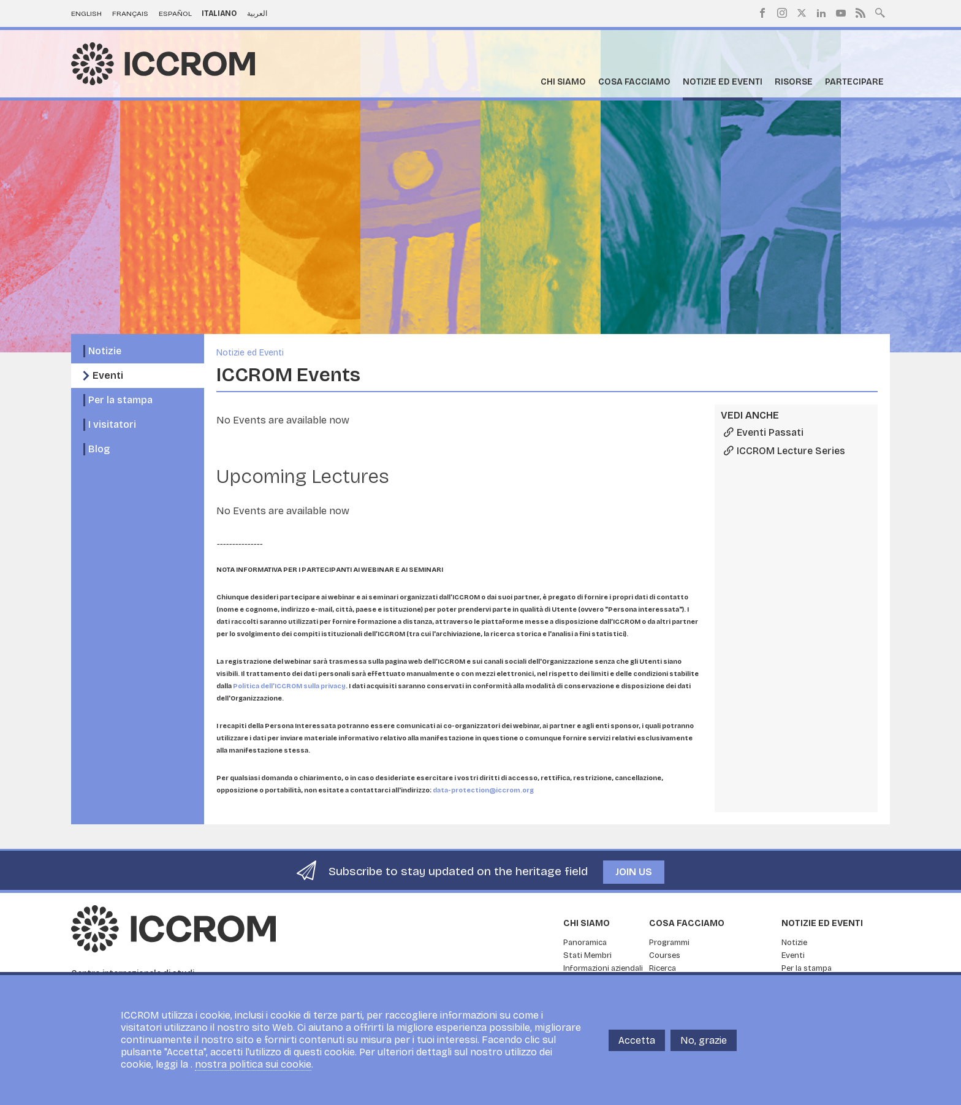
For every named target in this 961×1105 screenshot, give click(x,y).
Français (130, 13)
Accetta (636, 1040)
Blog (99, 449)
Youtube (841, 13)
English (86, 13)
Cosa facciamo (634, 82)
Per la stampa (120, 400)
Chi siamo (563, 82)
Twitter (802, 13)
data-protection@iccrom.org (483, 790)
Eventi (108, 375)
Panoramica (585, 942)
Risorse (794, 82)
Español (175, 13)
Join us (633, 872)
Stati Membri (587, 955)
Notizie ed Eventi (722, 82)
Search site (880, 12)
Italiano (219, 13)
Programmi (669, 942)
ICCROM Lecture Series (791, 451)
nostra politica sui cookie (253, 1064)
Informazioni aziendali (603, 968)
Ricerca (662, 968)
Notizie (104, 351)
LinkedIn (821, 13)
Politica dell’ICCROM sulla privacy (289, 686)
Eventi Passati (770, 432)
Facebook (762, 13)
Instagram (782, 13)
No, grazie (703, 1040)
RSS (860, 13)
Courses (664, 955)
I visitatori (112, 424)
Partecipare (854, 82)
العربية (257, 13)
